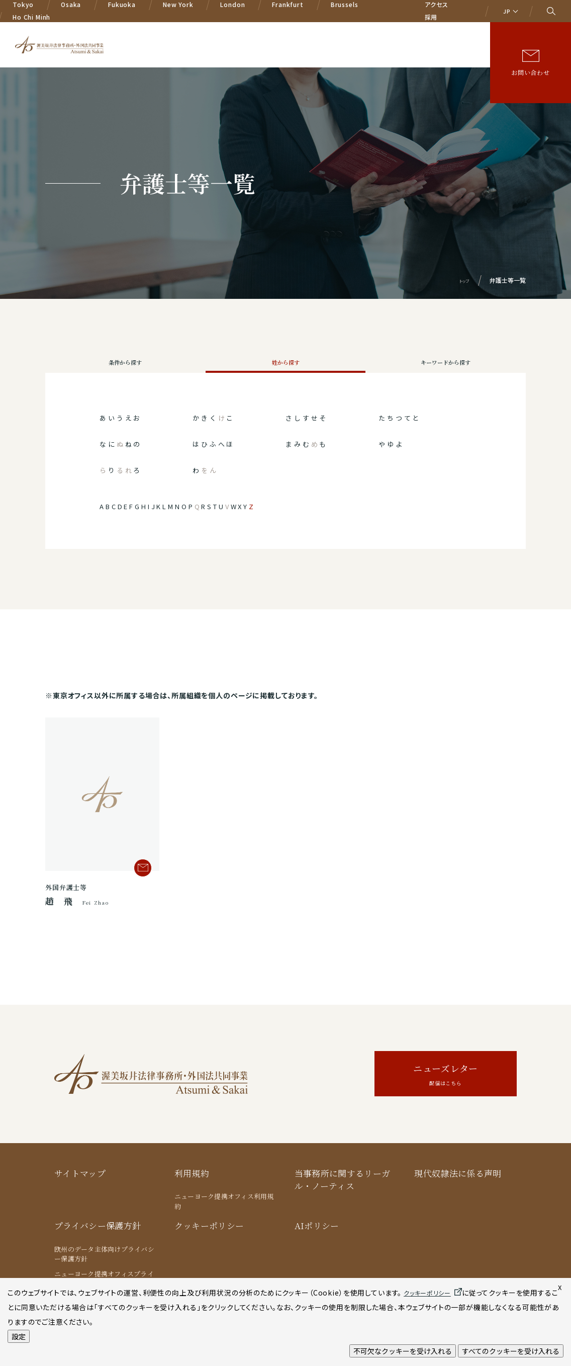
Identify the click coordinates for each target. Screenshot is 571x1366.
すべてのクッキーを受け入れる (510, 1351)
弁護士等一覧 (314, 39)
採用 (431, 12)
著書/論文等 (437, 39)
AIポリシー (317, 1247)
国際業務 (264, 39)
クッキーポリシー (209, 1247)
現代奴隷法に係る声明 (457, 1194)
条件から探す (125, 373)
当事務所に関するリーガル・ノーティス (343, 1201)
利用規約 (191, 1194)
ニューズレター (445, 1096)
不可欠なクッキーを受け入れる (402, 1351)
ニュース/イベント (376, 39)
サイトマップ (80, 1194)
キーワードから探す (446, 373)
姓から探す (285, 373)
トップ (461, 280)
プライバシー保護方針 (97, 1247)
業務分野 (221, 39)
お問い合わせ (530, 67)
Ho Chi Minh (31, 12)
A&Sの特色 (175, 39)
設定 (19, 1336)
